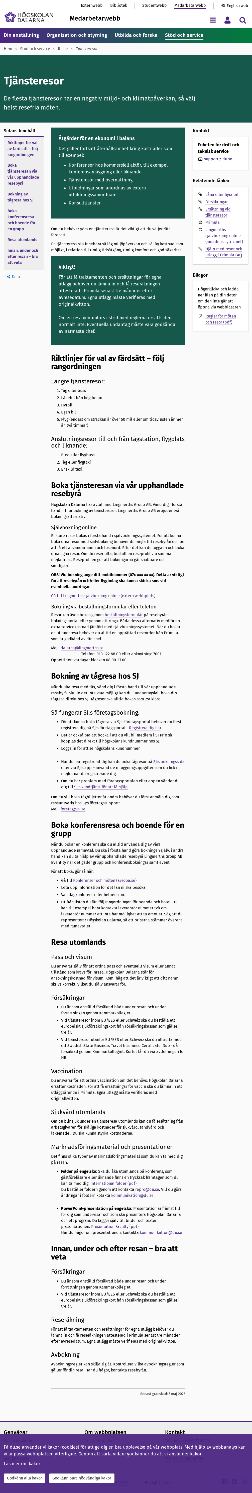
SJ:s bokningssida (169, 761)
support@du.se (218, 159)
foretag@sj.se (73, 809)
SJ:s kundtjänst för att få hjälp (101, 787)
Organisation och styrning (77, 35)
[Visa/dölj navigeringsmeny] (212, 20)
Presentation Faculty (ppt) (115, 1226)
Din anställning (21, 35)
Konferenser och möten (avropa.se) (105, 880)
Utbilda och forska (136, 35)
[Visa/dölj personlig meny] (227, 20)
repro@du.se (147, 1189)
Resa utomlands (22, 239)
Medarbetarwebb (190, 5)
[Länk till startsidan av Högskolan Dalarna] (29, 17)
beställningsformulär (124, 614)
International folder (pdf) (113, 1183)
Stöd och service (184, 35)
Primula (212, 222)
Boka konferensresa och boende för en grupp (21, 219)
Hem (8, 48)
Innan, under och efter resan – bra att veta (23, 256)
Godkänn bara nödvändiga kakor (81, 1478)
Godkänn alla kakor (24, 1478)
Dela (16, 276)
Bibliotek (118, 5)
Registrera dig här (145, 727)
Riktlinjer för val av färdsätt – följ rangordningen (23, 148)
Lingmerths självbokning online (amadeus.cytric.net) (224, 235)
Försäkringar (216, 201)
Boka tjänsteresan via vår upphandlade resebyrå (23, 174)
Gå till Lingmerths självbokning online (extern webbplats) (103, 595)
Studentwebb (154, 5)
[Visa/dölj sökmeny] (242, 20)
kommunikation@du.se (132, 1195)
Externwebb (92, 5)
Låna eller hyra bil (221, 194)
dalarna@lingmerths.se (82, 648)
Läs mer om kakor (22, 1463)
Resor (63, 48)
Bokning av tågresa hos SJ (21, 197)
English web (237, 5)
